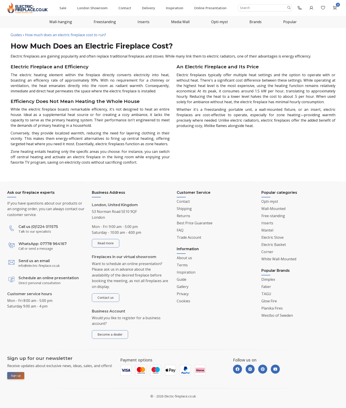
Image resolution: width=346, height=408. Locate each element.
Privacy (183, 293)
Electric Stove (272, 237)
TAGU (266, 293)
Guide (181, 279)
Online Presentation (210, 8)
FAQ (180, 230)
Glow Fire (269, 301)
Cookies (183, 301)
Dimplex (268, 279)
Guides (16, 34)
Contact (124, 8)
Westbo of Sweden (277, 315)
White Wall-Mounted (278, 258)
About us (184, 257)
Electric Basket (273, 244)
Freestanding (105, 21)
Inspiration (174, 8)
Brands (255, 21)
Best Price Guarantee (195, 223)
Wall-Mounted (273, 208)
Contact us (105, 297)
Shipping (184, 208)
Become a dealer (109, 334)
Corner (267, 251)
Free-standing (273, 215)
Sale (62, 8)
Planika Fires (272, 308)
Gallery (182, 286)
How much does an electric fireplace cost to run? (65, 34)
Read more (105, 243)
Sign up (16, 375)
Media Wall (180, 21)
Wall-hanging (60, 21)
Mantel (267, 230)
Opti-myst (219, 21)
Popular (290, 21)
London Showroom (92, 8)
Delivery (148, 8)
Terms (182, 265)
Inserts (143, 21)
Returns (183, 215)
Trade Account (189, 237)
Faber (266, 286)
